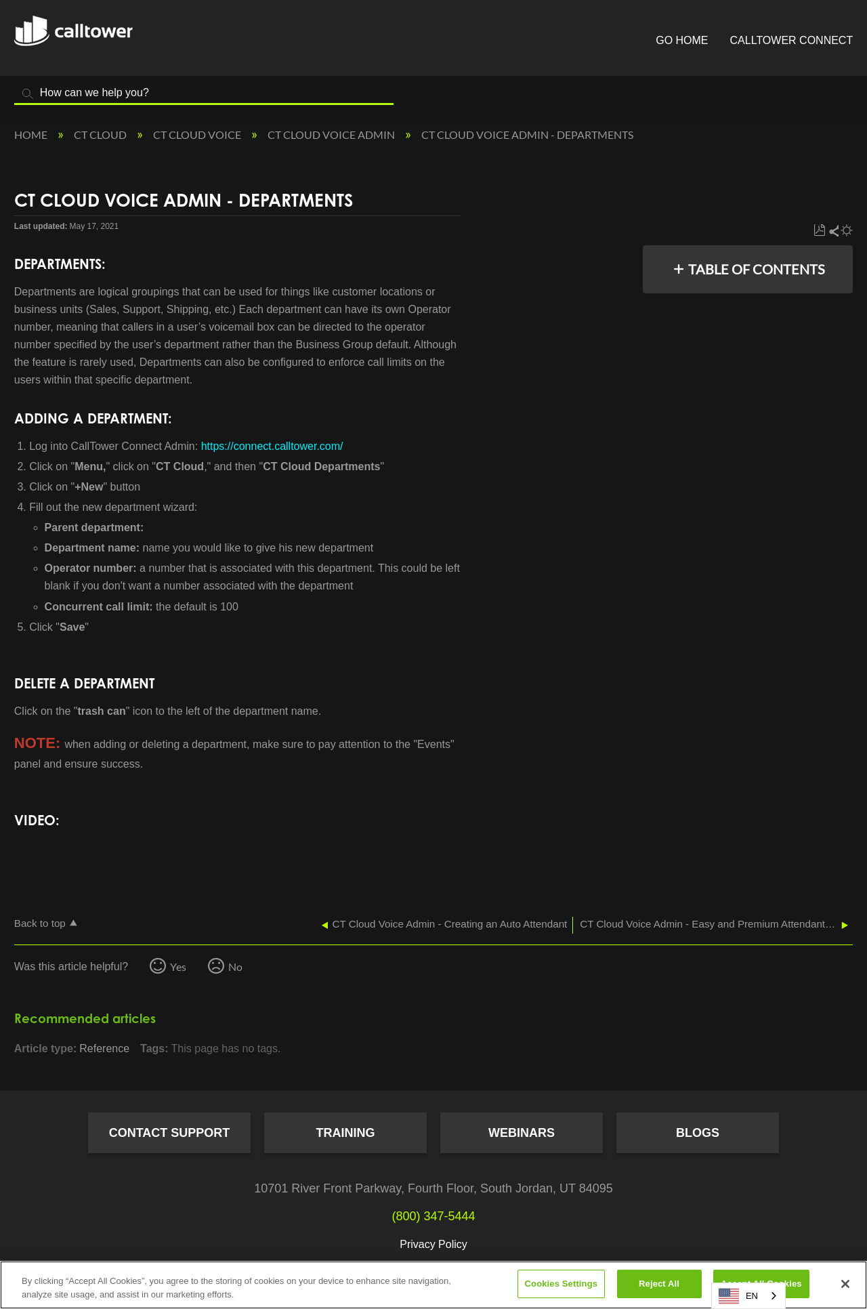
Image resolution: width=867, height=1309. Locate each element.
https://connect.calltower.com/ (273, 446)
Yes (178, 966)
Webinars (521, 1133)
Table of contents (756, 269)
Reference (104, 1048)
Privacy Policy (433, 1244)
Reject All (659, 1284)
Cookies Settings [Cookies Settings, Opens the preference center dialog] (561, 1284)
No (235, 966)
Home (31, 134)
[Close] (845, 1284)
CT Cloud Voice (198, 134)
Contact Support (169, 1133)
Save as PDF (819, 230)
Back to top (40, 923)
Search (27, 94)
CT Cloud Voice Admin (332, 134)
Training (345, 1133)
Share (833, 230)
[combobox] (748, 1296)
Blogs (697, 1133)
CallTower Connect (791, 40)
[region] (433, 1285)
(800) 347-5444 (433, 1216)
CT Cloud (101, 134)
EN (738, 1296)
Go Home (682, 40)
